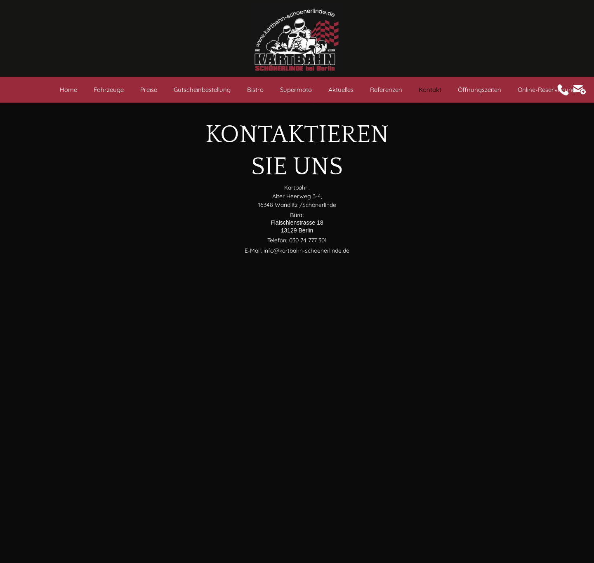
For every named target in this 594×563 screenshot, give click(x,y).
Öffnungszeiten (479, 90)
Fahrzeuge (109, 90)
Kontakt (430, 90)
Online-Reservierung (547, 90)
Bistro (255, 90)
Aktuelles (341, 90)
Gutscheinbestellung (202, 90)
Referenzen (386, 90)
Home (68, 90)
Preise (148, 90)
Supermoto (296, 90)
